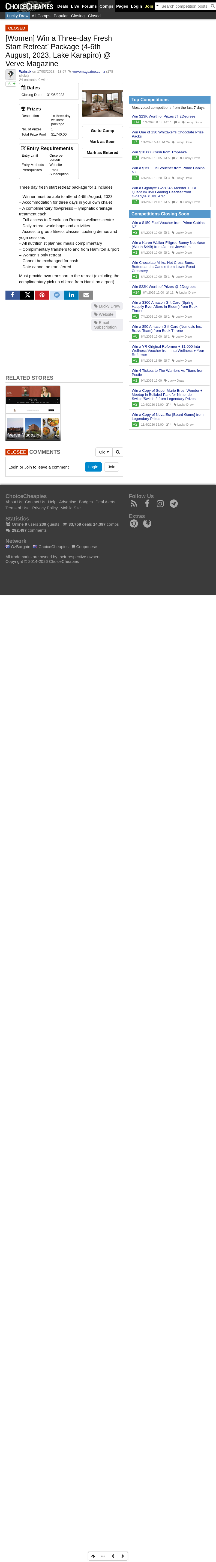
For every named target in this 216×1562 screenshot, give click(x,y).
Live (75, 6)
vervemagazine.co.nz (88, 71)
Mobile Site (71, 507)
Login (136, 6)
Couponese (84, 546)
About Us (13, 501)
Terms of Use (17, 507)
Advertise (67, 501)
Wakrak (25, 71)
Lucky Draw (17, 15)
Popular (61, 15)
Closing (78, 15)
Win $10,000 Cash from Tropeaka (159, 152)
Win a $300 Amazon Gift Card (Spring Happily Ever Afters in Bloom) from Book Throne (164, 306)
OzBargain (17, 546)
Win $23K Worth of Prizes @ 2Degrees (164, 116)
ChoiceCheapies (50, 546)
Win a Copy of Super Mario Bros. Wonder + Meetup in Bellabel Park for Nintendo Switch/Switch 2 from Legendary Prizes (167, 394)
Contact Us (35, 501)
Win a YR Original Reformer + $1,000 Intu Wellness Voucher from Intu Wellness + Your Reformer (168, 350)
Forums (89, 6)
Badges (86, 501)
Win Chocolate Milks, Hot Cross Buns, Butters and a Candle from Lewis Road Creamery (163, 267)
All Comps (41, 15)
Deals (62, 6)
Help (52, 501)
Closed (94, 15)
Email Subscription (105, 324)
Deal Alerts (105, 501)
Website (103, 314)
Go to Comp (102, 130)
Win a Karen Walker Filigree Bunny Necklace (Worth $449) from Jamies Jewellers (168, 245)
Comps (106, 6)
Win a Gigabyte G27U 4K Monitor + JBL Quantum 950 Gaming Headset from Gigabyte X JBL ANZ (164, 192)
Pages (122, 6)
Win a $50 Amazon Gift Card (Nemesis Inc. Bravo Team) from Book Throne (167, 328)
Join (149, 6)
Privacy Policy (45, 507)
